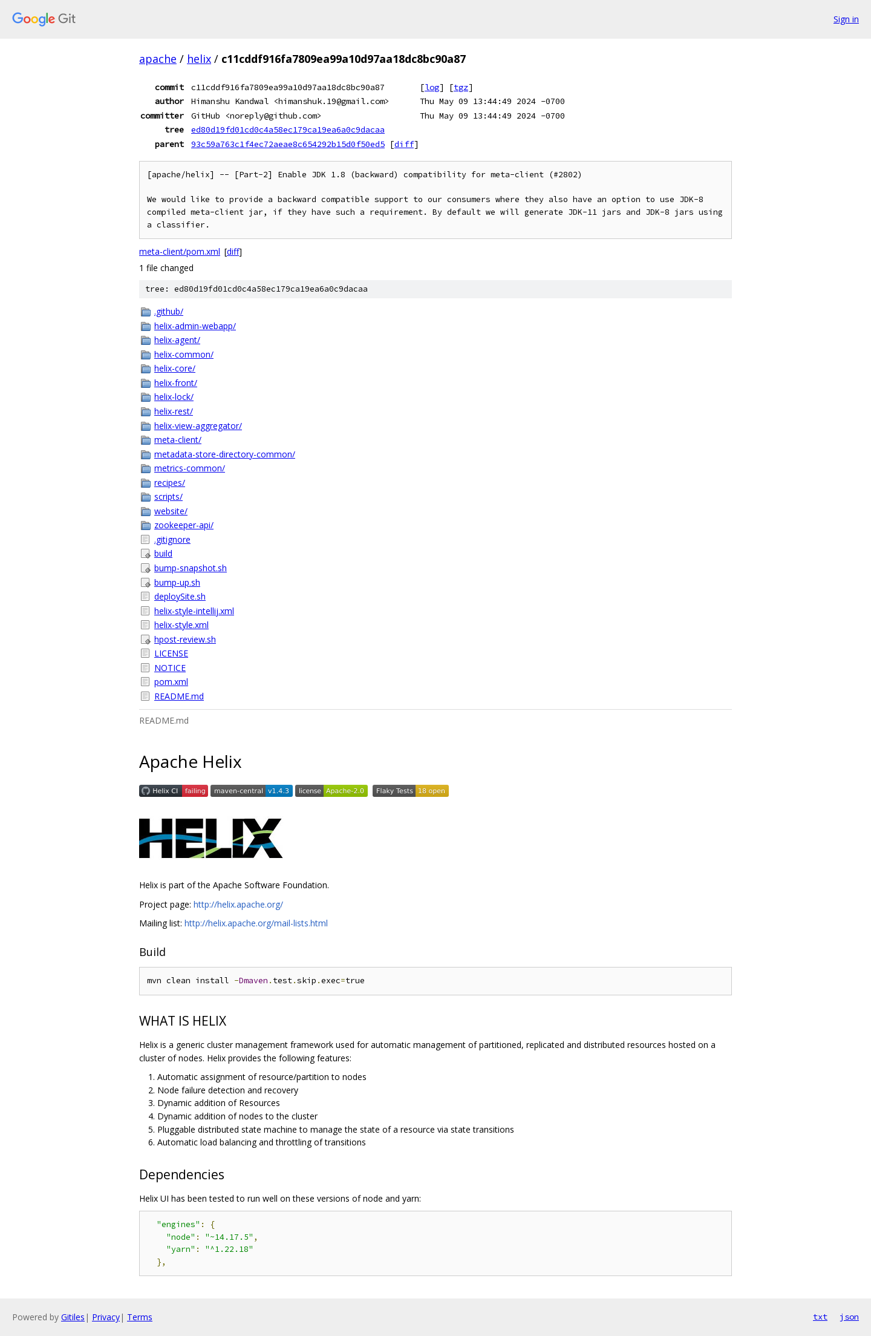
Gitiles (73, 1317)
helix (199, 58)
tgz (461, 87)
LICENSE (171, 653)
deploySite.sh (180, 596)
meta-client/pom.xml (179, 251)
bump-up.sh (177, 582)
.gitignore (172, 539)
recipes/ (169, 482)
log (432, 87)
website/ (171, 511)
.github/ (168, 311)
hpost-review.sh (185, 639)
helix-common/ (184, 354)
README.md (179, 696)
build (163, 553)
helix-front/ (175, 382)
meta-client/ (177, 439)
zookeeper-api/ (184, 525)
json (849, 1316)
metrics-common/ (189, 468)
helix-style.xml (181, 624)
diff (404, 144)
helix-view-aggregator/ (198, 425)
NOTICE (170, 667)
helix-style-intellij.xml (194, 611)
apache (158, 58)
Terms (139, 1317)
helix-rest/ (173, 411)
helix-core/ (174, 368)
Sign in (846, 19)
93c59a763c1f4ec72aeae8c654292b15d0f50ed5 (288, 144)
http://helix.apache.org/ (238, 904)
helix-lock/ (174, 396)
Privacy (106, 1317)
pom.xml (171, 681)
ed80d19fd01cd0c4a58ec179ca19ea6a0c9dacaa (288, 129)
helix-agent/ (177, 339)
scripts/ (168, 496)
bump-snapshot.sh (190, 568)
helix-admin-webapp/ (195, 326)
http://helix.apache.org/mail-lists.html (256, 923)
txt (820, 1316)
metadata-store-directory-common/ (224, 454)
